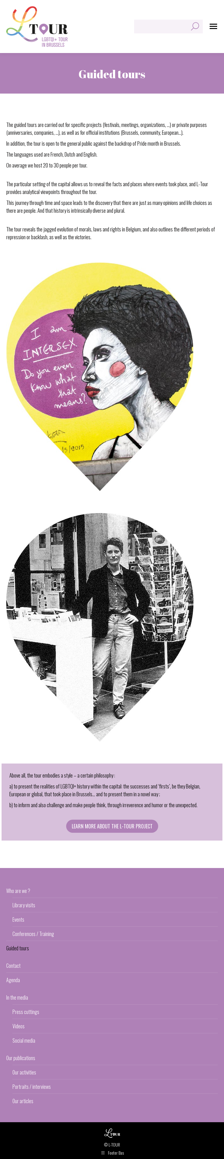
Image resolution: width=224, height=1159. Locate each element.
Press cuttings (25, 1012)
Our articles (22, 1101)
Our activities (24, 1072)
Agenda (13, 980)
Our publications (20, 1058)
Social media (23, 1040)
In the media (17, 997)
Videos (18, 1026)
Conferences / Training (33, 934)
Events (18, 919)
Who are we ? (18, 891)
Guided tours (17, 948)
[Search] (168, 26)
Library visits (23, 905)
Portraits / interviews (31, 1086)
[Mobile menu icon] (213, 26)
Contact (13, 965)
